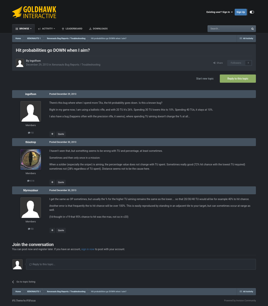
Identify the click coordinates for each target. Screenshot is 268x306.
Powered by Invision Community (240, 300)
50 (31, 228)
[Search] (220, 28)
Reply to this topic (237, 78)
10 (31, 132)
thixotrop (30, 142)
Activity (47, 28)
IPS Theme (17, 300)
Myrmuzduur (30, 190)
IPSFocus (31, 300)
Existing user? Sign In (220, 12)
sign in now (88, 249)
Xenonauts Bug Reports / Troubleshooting (76, 64)
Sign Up (241, 12)
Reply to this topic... (42, 264)
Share (218, 62)
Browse (24, 28)
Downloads (100, 28)
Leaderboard (73, 28)
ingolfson (35, 60)
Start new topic (205, 78)
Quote (61, 134)
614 (30, 180)
